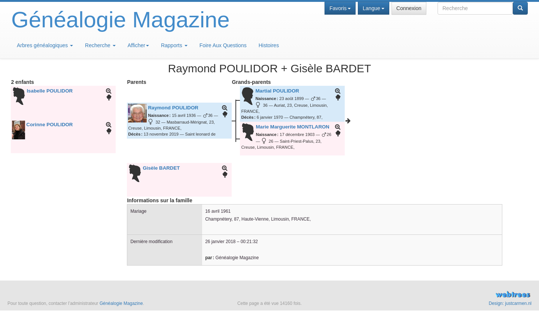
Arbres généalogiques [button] (45, 45)
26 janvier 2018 (220, 241)
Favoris (340, 8)
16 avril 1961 (218, 211)
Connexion (408, 8)
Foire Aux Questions (223, 45)
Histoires (269, 45)
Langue (373, 8)
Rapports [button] (174, 45)
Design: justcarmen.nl (510, 303)
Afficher (138, 45)
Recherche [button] (100, 45)
